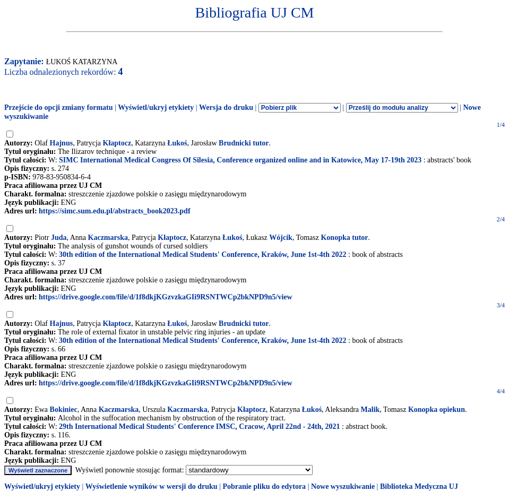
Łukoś (177, 143)
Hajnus (61, 143)
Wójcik (280, 238)
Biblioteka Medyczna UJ (419, 486)
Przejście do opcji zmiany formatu (58, 107)
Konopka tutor (344, 238)
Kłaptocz (117, 143)
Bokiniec (63, 410)
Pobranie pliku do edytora (264, 486)
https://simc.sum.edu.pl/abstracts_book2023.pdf (115, 211)
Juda (59, 238)
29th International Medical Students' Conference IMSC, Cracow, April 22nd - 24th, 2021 (199, 426)
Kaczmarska (108, 238)
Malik (370, 410)
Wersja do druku (226, 107)
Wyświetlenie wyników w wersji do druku (151, 486)
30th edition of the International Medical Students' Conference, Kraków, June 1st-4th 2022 (202, 255)
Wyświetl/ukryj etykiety (156, 107)
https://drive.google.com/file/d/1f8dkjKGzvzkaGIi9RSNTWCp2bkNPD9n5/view (165, 297)
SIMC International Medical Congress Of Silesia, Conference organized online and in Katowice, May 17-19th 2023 (240, 160)
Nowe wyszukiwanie (343, 486)
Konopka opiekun (436, 410)
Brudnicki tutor (244, 143)
